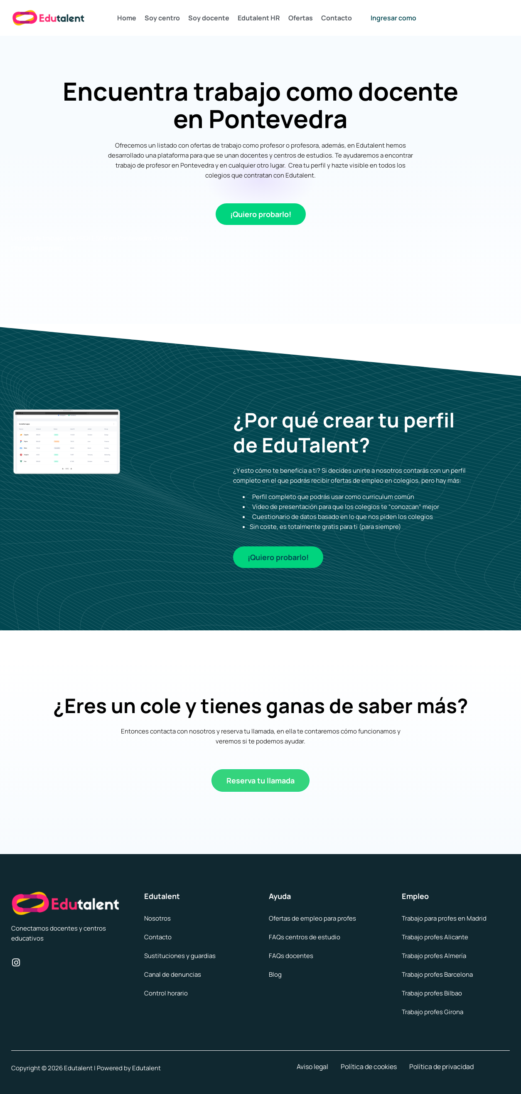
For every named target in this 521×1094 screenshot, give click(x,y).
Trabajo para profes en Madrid (444, 918)
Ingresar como (393, 17)
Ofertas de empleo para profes (312, 918)
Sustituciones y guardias (180, 955)
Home (126, 17)
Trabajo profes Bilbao (432, 993)
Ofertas (300, 17)
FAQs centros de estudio (304, 937)
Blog (275, 974)
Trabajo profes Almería (434, 955)
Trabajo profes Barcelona (437, 974)
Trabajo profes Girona (432, 1012)
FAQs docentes (291, 955)
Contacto (336, 17)
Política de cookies (369, 1066)
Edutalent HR (259, 17)
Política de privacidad (441, 1066)
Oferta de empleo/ (37, 248)
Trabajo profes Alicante (435, 937)
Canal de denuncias (172, 974)
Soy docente (208, 17)
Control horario (166, 993)
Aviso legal (312, 1066)
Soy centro (162, 17)
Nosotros (157, 918)
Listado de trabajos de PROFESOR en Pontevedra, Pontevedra (99, 238)
